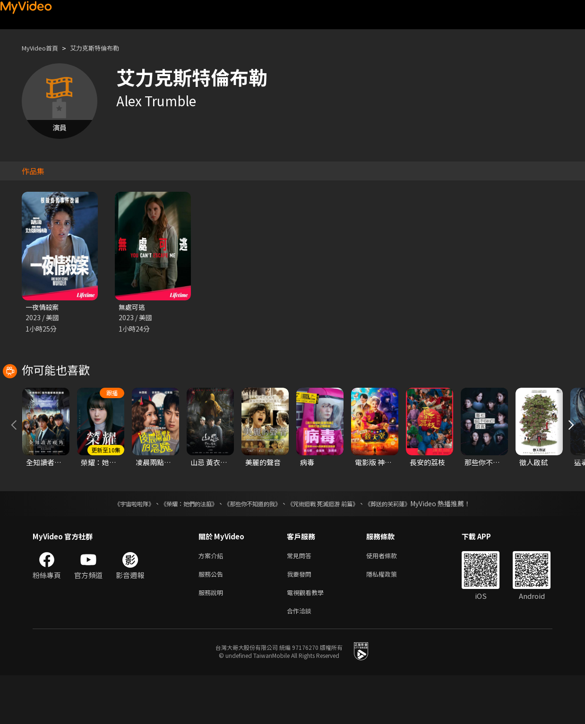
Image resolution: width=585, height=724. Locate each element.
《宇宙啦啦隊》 (115, 546)
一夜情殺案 (43, 307)
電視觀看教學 (308, 639)
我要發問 (301, 619)
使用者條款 (389, 599)
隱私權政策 (389, 619)
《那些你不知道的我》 (251, 546)
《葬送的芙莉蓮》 (405, 546)
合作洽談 (301, 659)
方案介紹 (212, 599)
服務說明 (212, 639)
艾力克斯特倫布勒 (105, 48)
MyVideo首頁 (43, 48)
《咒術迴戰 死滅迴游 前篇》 (332, 546)
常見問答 (301, 599)
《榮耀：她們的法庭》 (178, 546)
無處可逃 (133, 307)
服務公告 (212, 619)
